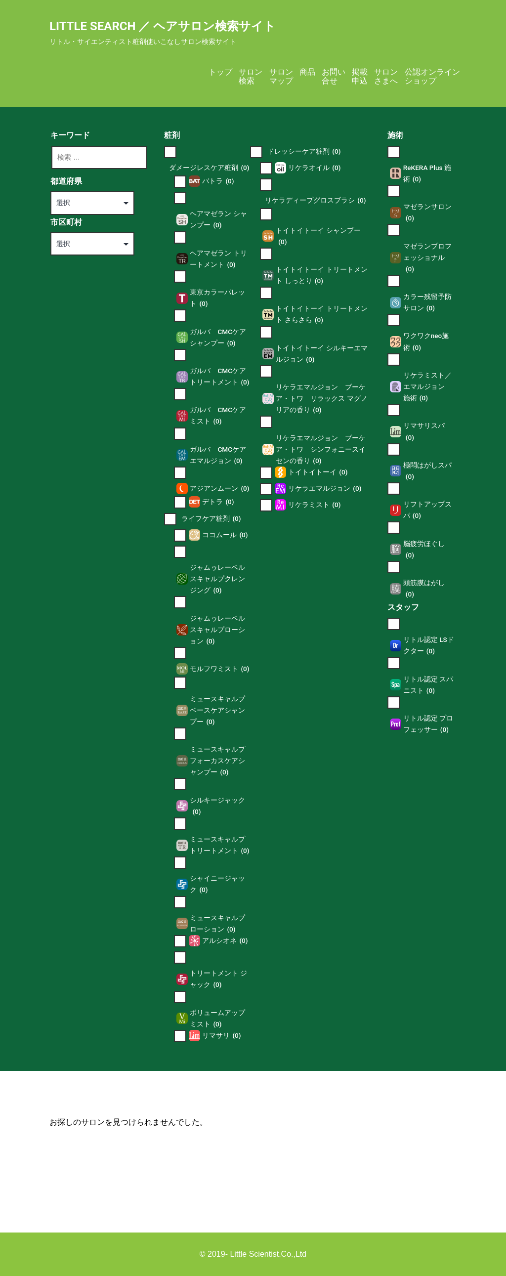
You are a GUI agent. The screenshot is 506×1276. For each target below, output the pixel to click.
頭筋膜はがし (424, 589)
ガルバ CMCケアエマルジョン (218, 456)
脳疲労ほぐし (424, 550)
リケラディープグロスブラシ (315, 200)
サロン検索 (250, 76)
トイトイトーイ (317, 472)
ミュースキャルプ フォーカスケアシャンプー (217, 761)
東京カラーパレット (217, 298)
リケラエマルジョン (324, 488)
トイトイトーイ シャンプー (318, 237)
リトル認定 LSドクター (428, 646)
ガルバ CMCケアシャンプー (218, 338)
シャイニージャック (217, 884)
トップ (220, 72)
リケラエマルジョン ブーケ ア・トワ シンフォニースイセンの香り (321, 450)
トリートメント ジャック (218, 979)
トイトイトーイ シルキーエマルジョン (321, 354)
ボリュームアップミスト (217, 1019)
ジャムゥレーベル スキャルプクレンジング (217, 579)
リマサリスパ (424, 432)
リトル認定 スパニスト (428, 685)
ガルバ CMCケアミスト (218, 416)
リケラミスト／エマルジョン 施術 (427, 387)
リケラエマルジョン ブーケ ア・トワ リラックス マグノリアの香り (321, 399)
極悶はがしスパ (427, 471)
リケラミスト (314, 504)
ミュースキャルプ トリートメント (219, 845)
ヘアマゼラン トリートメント (218, 259)
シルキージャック (217, 806)
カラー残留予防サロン (427, 303)
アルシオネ (225, 940)
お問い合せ (333, 76)
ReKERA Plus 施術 (427, 174)
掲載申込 (360, 76)
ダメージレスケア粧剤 (209, 167)
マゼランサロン (427, 213)
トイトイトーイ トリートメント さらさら (321, 315)
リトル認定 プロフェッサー (428, 724)
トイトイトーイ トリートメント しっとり (321, 276)
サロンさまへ (386, 76)
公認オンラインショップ (432, 76)
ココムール (225, 535)
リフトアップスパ (427, 510)
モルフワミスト (219, 669)
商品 (307, 72)
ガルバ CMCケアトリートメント (219, 377)
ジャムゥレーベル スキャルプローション (217, 630)
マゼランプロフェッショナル (427, 258)
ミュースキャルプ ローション (217, 924)
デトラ (218, 502)
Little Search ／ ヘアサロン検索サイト (162, 26)
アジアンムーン (219, 488)
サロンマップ (281, 76)
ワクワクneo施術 (426, 342)
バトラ (218, 181)
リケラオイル (314, 167)
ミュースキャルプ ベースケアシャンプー (217, 711)
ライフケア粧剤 (211, 518)
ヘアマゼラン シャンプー (218, 220)
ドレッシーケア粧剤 (303, 151)
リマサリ (221, 1035)
